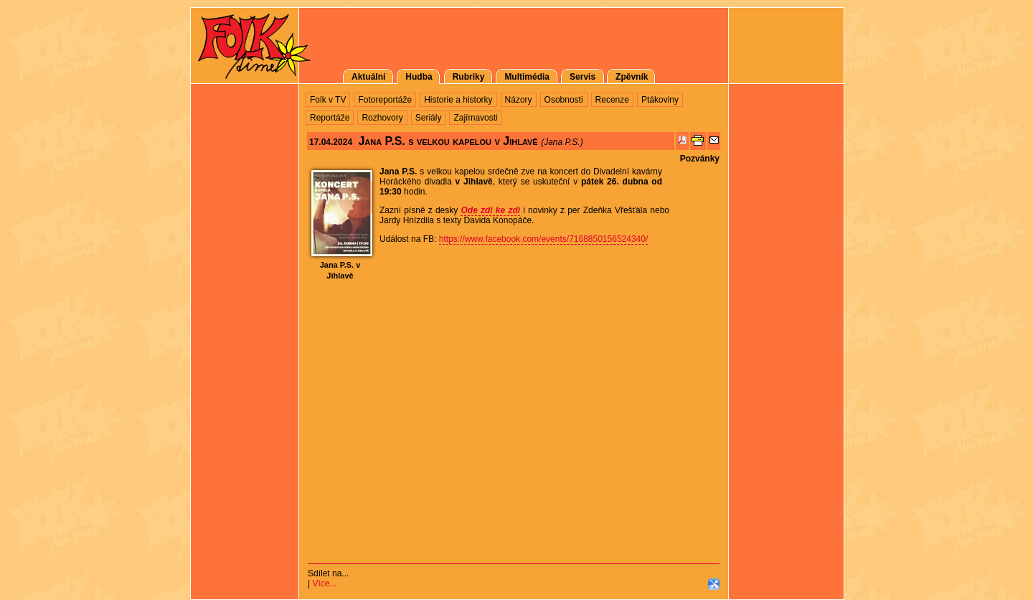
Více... (324, 583)
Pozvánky (700, 159)
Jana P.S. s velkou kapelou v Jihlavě (447, 141)
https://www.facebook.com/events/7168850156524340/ (543, 239)
